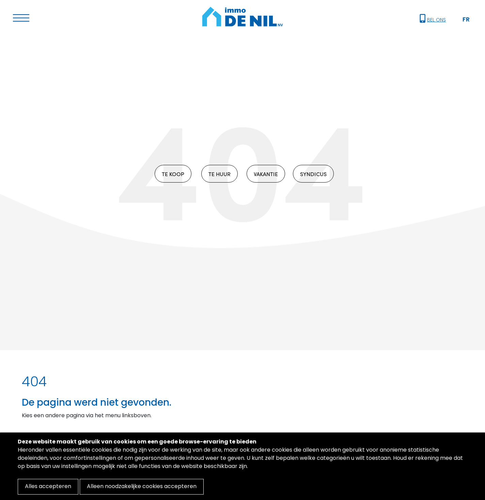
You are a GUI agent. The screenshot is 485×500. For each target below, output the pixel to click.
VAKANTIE (266, 173)
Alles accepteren (48, 486)
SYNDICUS (313, 173)
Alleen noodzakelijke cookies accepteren (142, 486)
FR (466, 20)
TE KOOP (173, 173)
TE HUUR (219, 173)
